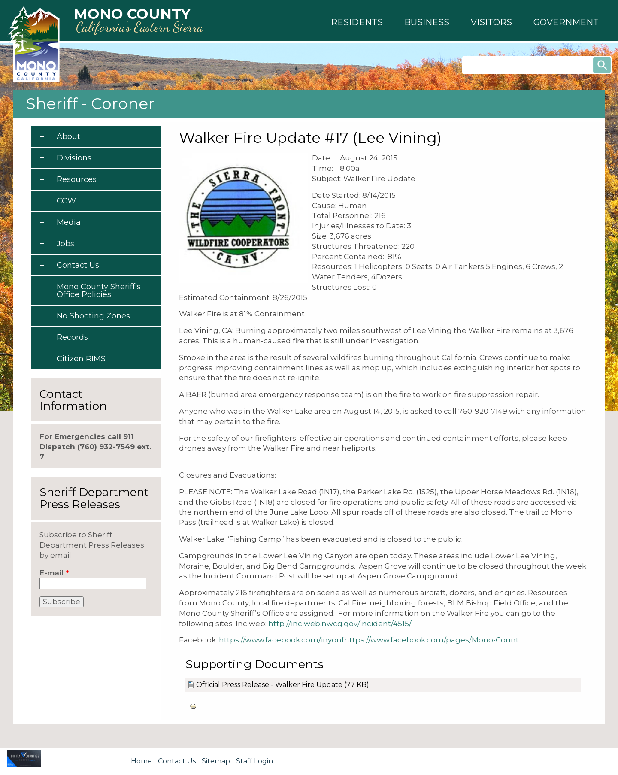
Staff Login (254, 761)
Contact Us (78, 265)
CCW (66, 201)
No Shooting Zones (93, 316)
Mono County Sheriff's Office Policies (99, 290)
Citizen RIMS (81, 358)
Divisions (74, 158)
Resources (77, 179)
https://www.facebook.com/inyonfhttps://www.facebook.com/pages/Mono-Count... (371, 640)
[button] (357, 22)
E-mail (54, 573)
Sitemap (216, 761)
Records (72, 337)
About (68, 136)
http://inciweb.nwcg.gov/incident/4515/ (340, 623)
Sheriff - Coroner (90, 103)
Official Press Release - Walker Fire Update (269, 685)
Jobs (65, 243)
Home (141, 761)
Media (69, 222)
